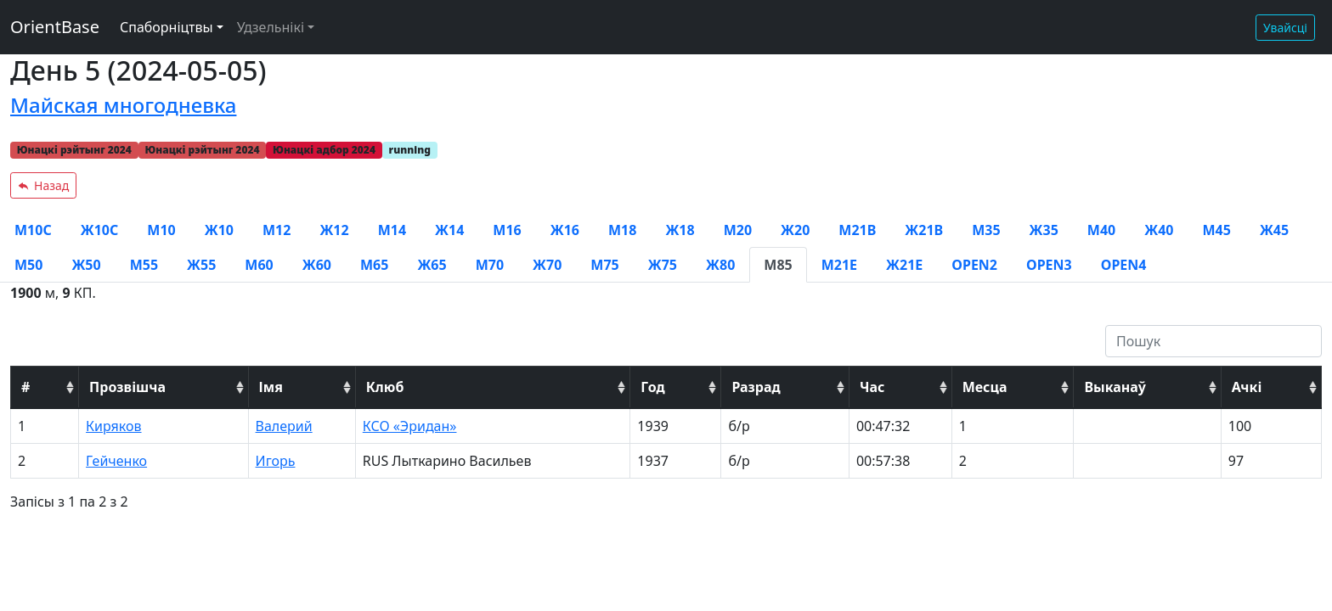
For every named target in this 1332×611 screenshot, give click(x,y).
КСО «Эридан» (410, 426)
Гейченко (116, 460)
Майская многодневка (123, 105)
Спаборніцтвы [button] (166, 27)
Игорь (276, 460)
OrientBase (54, 26)
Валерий (284, 426)
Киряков (113, 426)
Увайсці (1285, 28)
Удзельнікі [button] (270, 27)
